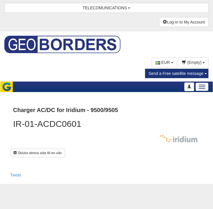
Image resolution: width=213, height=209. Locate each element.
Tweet (15, 175)
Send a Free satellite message (178, 73)
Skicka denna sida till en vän (37, 153)
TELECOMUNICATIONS (107, 8)
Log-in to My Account (184, 22)
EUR (164, 62)
